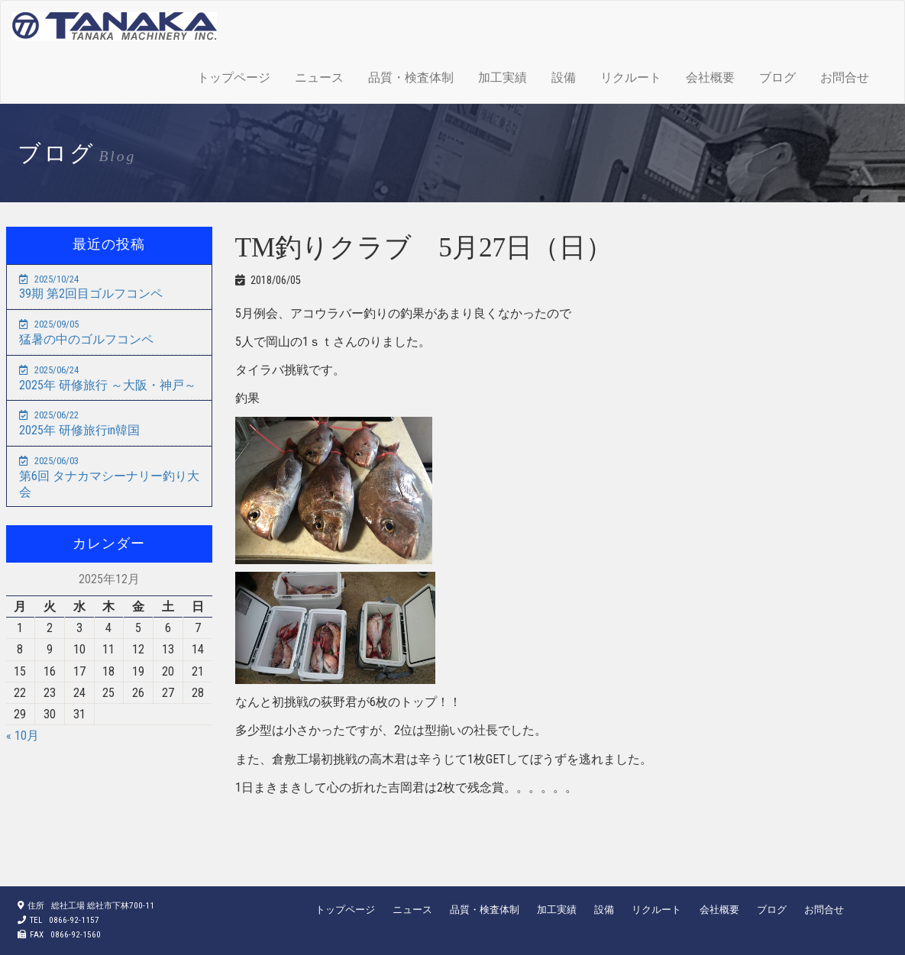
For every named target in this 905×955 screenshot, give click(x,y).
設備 (563, 77)
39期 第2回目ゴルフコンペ (91, 287)
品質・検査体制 (411, 77)
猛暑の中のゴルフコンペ (86, 332)
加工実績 (502, 77)
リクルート (630, 77)
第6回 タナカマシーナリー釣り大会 (109, 477)
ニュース (319, 77)
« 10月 (22, 735)
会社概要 (710, 77)
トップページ (233, 77)
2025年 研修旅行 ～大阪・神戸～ (107, 378)
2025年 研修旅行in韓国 (79, 423)
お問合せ (844, 77)
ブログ (777, 77)
